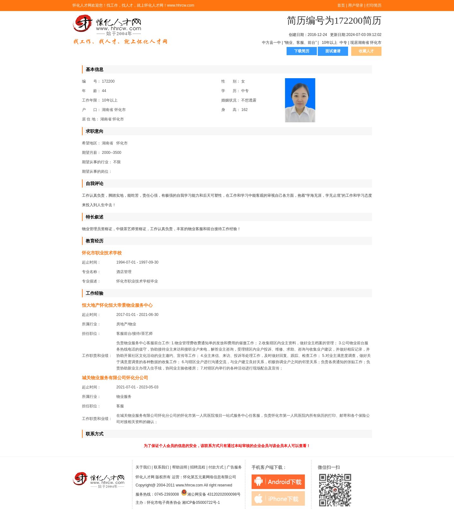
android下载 (278, 481)
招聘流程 (197, 467)
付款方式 (216, 467)
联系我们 (161, 467)
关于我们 (143, 467)
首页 (341, 5)
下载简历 (301, 51)
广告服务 (234, 467)
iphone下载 (278, 498)
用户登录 (355, 5)
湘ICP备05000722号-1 (201, 502)
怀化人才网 (120, 30)
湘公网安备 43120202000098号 (211, 494)
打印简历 (373, 5)
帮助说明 (179, 467)
